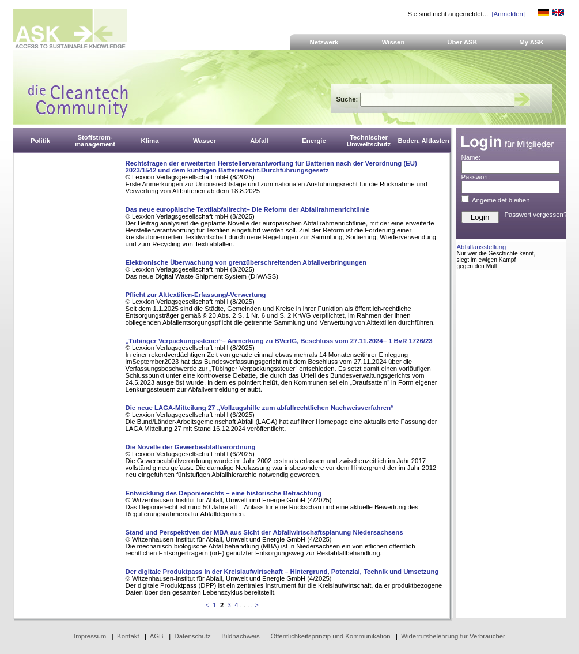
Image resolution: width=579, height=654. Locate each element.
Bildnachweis (240, 636)
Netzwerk (324, 42)
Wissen (393, 42)
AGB (157, 636)
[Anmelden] (507, 13)
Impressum (90, 636)
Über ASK (462, 42)
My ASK (531, 42)
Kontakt (128, 636)
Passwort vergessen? (536, 214)
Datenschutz (192, 636)
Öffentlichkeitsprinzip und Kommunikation (330, 636)
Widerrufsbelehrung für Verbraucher (453, 636)
